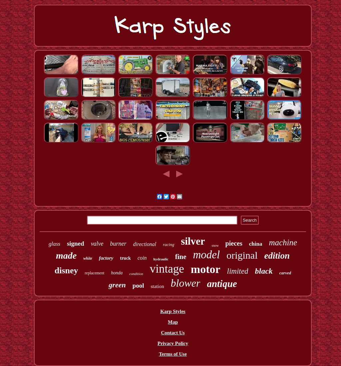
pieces (233, 243)
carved (285, 272)
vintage (167, 268)
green (117, 285)
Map (173, 322)
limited (237, 271)
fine (180, 257)
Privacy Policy (173, 343)
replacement (95, 273)
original (241, 255)
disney (66, 270)
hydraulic (160, 259)
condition (136, 274)
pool (138, 285)
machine (283, 242)
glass (54, 244)
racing (168, 244)
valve (97, 243)
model (206, 255)
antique (222, 283)
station (157, 286)
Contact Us (172, 332)
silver (193, 241)
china (255, 244)
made (66, 255)
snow (214, 245)
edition (277, 256)
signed (75, 243)
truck (125, 258)
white (87, 258)
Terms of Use (173, 354)
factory (106, 258)
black (263, 271)
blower (185, 283)
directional (145, 244)
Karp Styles (172, 311)
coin (142, 258)
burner (118, 243)
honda (117, 272)
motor (205, 269)
